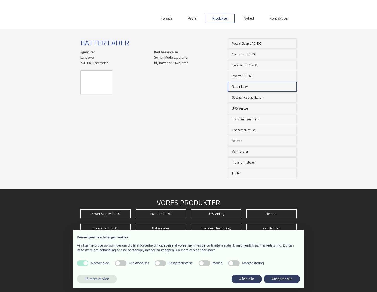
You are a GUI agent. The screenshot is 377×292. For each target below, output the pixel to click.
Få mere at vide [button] (97, 279)
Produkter (220, 18)
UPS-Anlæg (240, 108)
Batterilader (240, 86)
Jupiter (236, 173)
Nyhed (249, 18)
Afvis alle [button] (246, 279)
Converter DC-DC (244, 54)
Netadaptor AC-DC (245, 65)
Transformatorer (243, 162)
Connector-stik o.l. (244, 130)
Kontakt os (278, 18)
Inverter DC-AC (242, 75)
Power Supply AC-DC (246, 43)
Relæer (237, 140)
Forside (167, 18)
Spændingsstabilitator (247, 97)
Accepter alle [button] (281, 279)
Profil (192, 18)
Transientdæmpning (245, 119)
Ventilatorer (240, 151)
